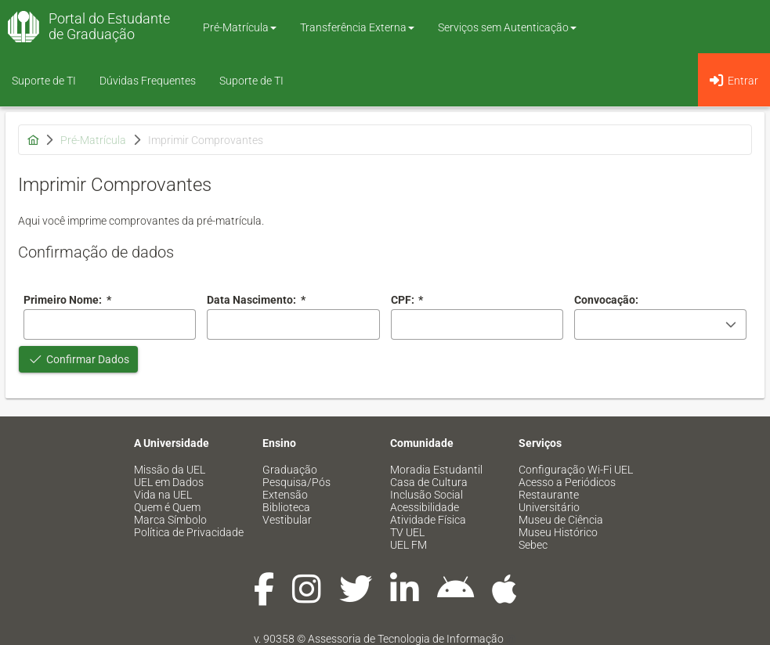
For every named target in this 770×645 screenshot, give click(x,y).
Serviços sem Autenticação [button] (507, 27)
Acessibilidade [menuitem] (424, 507)
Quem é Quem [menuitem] (167, 507)
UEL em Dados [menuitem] (169, 482)
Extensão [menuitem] (285, 494)
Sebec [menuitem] (533, 545)
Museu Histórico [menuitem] (558, 532)
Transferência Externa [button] (357, 27)
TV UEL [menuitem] (407, 532)
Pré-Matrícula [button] (240, 27)
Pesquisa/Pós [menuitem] (296, 482)
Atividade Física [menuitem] (428, 519)
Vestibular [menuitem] (287, 519)
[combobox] (293, 324)
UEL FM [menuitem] (408, 545)
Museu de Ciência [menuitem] (561, 519)
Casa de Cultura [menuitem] (429, 482)
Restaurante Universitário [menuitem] (549, 500)
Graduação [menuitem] (289, 469)
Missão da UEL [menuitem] (169, 469)
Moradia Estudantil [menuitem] (436, 469)
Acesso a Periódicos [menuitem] (567, 482)
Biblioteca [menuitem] (286, 507)
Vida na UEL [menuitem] (163, 494)
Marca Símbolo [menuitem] (170, 519)
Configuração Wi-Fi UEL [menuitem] (576, 469)
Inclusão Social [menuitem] (426, 494)
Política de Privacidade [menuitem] (189, 532)
